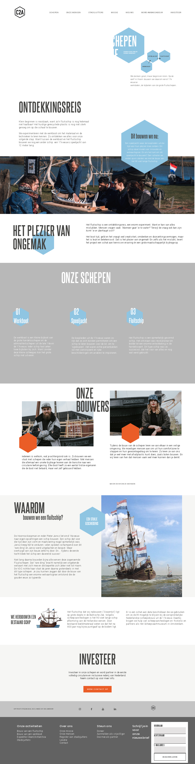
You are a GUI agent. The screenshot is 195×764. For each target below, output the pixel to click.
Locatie (63, 740)
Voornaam (158, 725)
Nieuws (130, 13)
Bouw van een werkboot (29, 734)
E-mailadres (159, 745)
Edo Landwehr (49, 709)
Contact (64, 743)
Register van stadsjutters (73, 737)
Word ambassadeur (152, 13)
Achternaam (159, 735)
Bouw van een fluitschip (30, 731)
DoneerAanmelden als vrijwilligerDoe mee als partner (111, 734)
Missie (114, 13)
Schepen (54, 13)
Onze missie (66, 731)
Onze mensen (73, 13)
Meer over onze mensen (122, 484)
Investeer (175, 13)
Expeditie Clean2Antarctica (31, 737)
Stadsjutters (95, 13)
